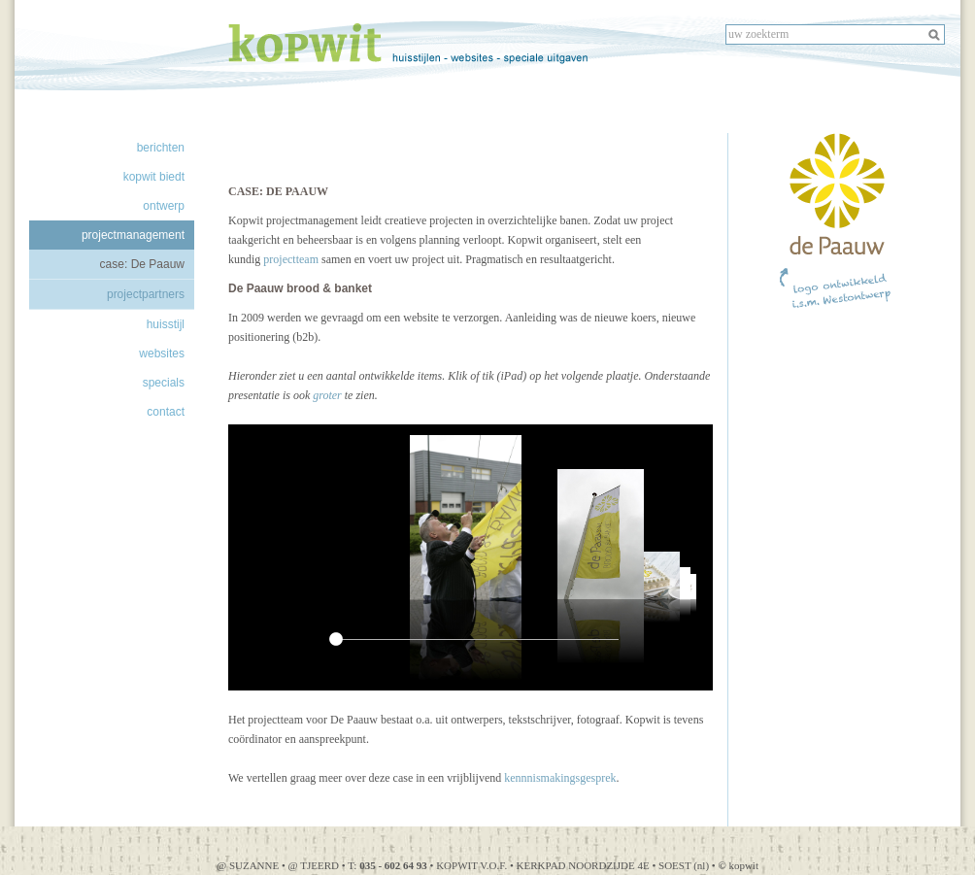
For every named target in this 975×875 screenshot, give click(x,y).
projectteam (291, 259)
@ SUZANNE (248, 865)
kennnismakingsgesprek (560, 778)
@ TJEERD (315, 865)
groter (327, 395)
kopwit (738, 865)
